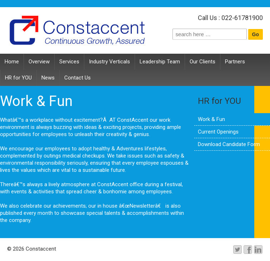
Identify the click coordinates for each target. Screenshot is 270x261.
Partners (235, 61)
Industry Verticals (109, 61)
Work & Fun (211, 119)
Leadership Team (160, 61)
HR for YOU (18, 77)
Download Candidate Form (229, 144)
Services (69, 61)
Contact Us (77, 77)
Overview (39, 61)
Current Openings (218, 132)
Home (12, 61)
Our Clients (202, 61)
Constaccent (40, 249)
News (48, 77)
